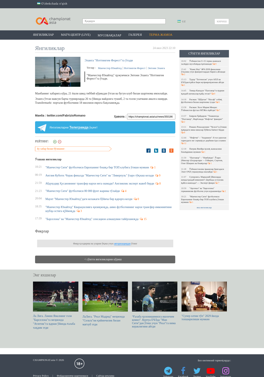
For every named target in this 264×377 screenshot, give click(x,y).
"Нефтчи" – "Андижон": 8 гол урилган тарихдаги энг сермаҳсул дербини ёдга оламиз (204, 140)
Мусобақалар (109, 35)
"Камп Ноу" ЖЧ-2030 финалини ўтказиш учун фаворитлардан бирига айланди (203, 71)
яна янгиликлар (204, 207)
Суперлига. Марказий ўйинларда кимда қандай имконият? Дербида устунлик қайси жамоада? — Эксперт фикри (202, 180)
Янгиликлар (43, 34)
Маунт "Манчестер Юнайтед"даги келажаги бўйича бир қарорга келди (88, 199)
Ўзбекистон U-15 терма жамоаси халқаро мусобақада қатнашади (201, 62)
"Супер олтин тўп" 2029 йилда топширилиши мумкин (204, 301)
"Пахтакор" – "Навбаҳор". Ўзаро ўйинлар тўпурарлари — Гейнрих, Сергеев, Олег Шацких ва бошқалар (202, 160)
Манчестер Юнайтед (110, 68)
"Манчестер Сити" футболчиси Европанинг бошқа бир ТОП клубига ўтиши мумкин (202, 199)
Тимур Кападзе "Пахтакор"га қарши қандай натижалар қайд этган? (202, 92)
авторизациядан (122, 243)
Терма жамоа (160, 34)
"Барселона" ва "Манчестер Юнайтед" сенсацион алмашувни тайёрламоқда (91, 219)
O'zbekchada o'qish (52, 3)
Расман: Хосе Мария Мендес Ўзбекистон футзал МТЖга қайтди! (200, 108)
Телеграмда (78, 127)
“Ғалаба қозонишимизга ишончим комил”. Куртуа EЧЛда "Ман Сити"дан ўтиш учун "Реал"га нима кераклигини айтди (154, 305)
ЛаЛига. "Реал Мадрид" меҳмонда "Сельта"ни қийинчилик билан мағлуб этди (105, 304)
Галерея (135, 34)
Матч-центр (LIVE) (76, 34)
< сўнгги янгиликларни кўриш (103, 259)
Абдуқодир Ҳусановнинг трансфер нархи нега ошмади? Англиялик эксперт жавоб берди (99, 183)
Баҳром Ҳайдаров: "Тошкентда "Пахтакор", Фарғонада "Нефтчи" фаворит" (202, 119)
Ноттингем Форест (134, 68)
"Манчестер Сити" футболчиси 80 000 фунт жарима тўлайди (82, 191)
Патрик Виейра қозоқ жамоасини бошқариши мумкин (201, 150)
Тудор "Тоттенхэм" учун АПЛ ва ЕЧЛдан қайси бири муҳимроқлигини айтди (203, 82)
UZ (181, 21)
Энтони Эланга (156, 68)
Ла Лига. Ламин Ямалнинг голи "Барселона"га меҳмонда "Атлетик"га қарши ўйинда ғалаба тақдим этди (55, 305)
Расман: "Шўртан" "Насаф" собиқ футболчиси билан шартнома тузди (201, 100)
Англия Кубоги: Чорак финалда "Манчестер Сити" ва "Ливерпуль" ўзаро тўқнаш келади (99, 175)
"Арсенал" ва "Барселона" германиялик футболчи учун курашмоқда (203, 189)
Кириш (222, 21)
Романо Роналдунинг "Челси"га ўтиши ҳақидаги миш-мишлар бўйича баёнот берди (203, 130)
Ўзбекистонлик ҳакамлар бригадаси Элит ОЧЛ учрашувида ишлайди (202, 170)
